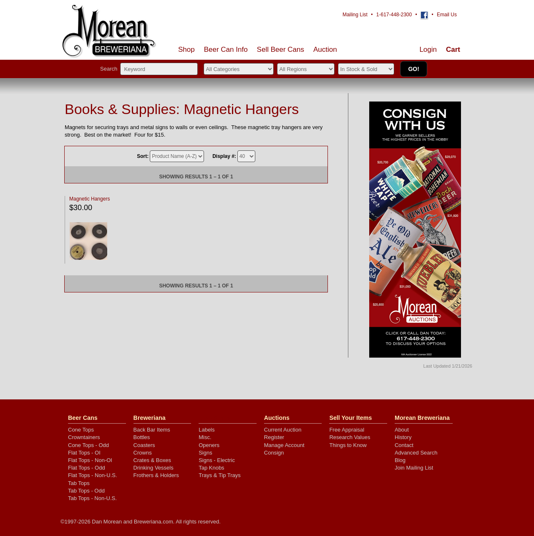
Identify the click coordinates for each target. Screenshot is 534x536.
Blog (400, 460)
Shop (186, 49)
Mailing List (355, 15)
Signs (205, 453)
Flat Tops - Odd (86, 468)
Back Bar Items (152, 430)
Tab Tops (79, 483)
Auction (325, 49)
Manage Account (284, 445)
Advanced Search (416, 453)
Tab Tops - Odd (86, 491)
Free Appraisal (346, 430)
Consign (274, 453)
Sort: (143, 156)
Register (274, 437)
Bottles (142, 437)
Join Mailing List (414, 468)
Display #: (224, 156)
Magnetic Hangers (89, 199)
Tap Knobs (211, 468)
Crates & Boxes (152, 460)
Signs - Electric (217, 460)
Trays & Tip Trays (220, 475)
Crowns (143, 453)
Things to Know (348, 445)
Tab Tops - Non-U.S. (92, 498)
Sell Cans (280, 49)
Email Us (447, 15)
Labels (206, 430)
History (403, 437)
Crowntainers (84, 437)
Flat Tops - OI (84, 453)
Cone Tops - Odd (88, 445)
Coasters (144, 445)
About (402, 430)
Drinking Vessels (154, 468)
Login (428, 49)
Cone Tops (81, 430)
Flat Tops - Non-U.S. (92, 475)
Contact (404, 445)
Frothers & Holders (156, 475)
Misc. (205, 437)
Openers (209, 445)
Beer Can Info (226, 49)
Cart (453, 49)
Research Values (349, 437)
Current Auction (283, 430)
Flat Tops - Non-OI (90, 460)
